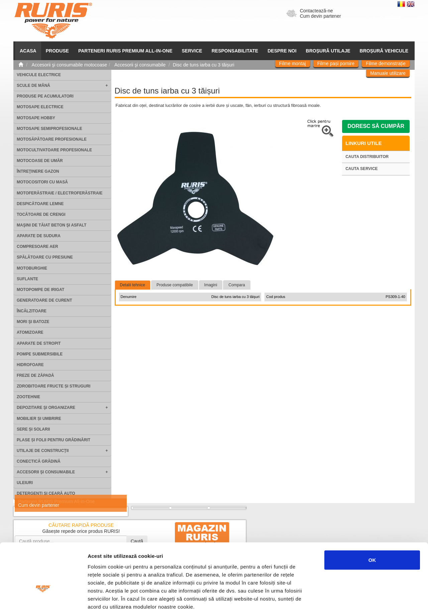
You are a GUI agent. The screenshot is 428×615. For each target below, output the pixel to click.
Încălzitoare (31, 311)
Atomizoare (30, 332)
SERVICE (192, 50)
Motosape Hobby (36, 118)
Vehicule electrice (39, 74)
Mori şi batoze (33, 321)
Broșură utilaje (328, 50)
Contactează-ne (316, 10)
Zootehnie (28, 397)
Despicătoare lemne (40, 203)
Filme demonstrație (386, 63)
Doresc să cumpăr (375, 126)
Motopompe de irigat (40, 289)
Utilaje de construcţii (43, 450)
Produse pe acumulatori (45, 96)
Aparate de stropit (39, 343)
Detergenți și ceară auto (46, 493)
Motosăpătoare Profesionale (52, 139)
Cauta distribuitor (367, 156)
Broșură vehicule (384, 50)
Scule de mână (33, 85)
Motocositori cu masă (42, 182)
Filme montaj (292, 63)
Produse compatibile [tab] (174, 285)
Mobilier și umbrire (39, 418)
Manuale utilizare (388, 73)
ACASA (28, 50)
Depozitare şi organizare (46, 407)
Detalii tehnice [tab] (132, 285)
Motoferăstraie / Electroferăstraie (59, 193)
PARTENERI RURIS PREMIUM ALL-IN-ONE (125, 50)
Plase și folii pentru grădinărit (53, 440)
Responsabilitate (235, 50)
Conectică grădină (39, 461)
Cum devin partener (320, 16)
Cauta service (361, 168)
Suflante (27, 279)
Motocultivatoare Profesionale (54, 150)
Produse (57, 50)
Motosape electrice (40, 107)
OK (372, 520)
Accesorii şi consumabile (46, 472)
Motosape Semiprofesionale (49, 128)
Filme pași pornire (335, 63)
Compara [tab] (236, 285)
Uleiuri (25, 482)
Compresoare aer (37, 246)
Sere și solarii (33, 429)
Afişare (334, 602)
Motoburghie (32, 268)
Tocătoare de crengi (41, 214)
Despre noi (282, 50)
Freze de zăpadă (35, 375)
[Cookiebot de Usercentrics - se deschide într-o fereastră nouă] (43, 602)
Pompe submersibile (40, 354)
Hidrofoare (30, 364)
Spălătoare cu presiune (45, 257)
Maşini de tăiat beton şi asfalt (51, 225)
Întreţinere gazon (38, 171)
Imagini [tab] (210, 285)
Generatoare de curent (44, 300)
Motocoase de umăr (40, 160)
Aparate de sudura (39, 236)
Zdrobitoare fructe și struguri (53, 386)
